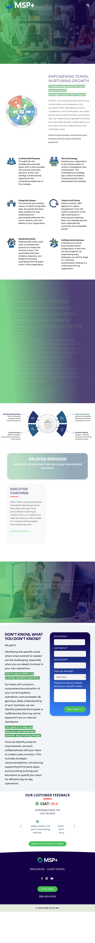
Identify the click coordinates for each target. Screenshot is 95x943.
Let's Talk (47, 901)
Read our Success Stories (47, 856)
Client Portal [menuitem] (56, 881)
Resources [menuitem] (37, 881)
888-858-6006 (47, 908)
